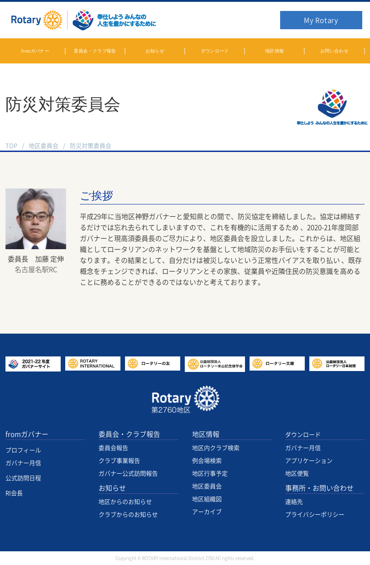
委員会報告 (113, 448)
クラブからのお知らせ (128, 515)
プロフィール (23, 450)
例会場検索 (207, 461)
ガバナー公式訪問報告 (128, 473)
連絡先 (294, 502)
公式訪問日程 (23, 478)
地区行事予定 (210, 473)
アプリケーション (309, 461)
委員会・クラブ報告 (129, 434)
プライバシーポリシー (314, 515)
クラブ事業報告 (119, 461)
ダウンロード (303, 435)
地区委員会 (43, 146)
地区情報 (205, 434)
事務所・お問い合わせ (319, 488)
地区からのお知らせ (125, 502)
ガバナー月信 (23, 463)
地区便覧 (297, 473)
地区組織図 (207, 499)
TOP (11, 146)
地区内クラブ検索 (216, 448)
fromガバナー (26, 434)
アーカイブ (207, 512)
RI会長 (14, 493)
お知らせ (112, 488)
